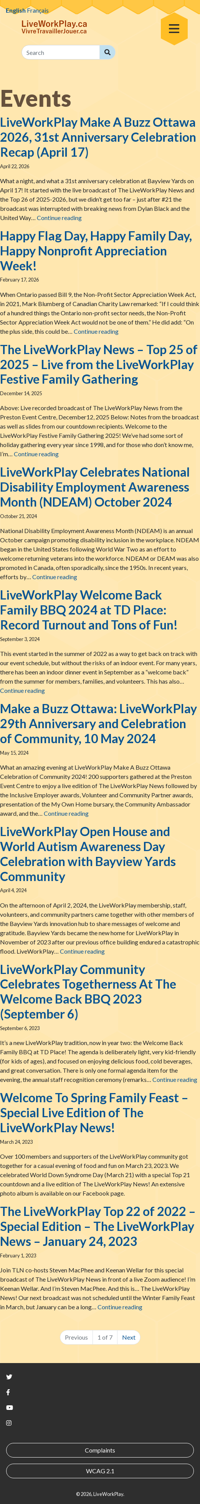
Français (38, 10)
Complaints (100, 1450)
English (16, 10)
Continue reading (59, 217)
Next (129, 1337)
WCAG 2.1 (100, 1470)
